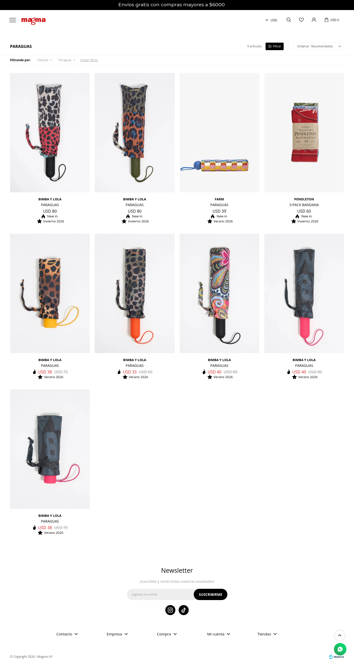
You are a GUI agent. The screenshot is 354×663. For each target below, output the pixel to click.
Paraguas (65, 60)
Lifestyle (42, 60)
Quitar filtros (89, 60)
